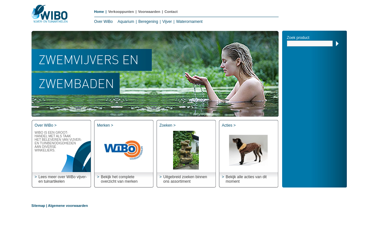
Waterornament (189, 21)
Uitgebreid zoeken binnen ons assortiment (185, 179)
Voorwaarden (149, 12)
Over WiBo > (46, 125)
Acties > (229, 125)
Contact (171, 12)
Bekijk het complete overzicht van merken (119, 179)
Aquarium (126, 21)
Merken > (105, 125)
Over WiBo (103, 21)
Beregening (148, 21)
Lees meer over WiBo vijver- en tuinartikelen (63, 179)
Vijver (167, 21)
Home (99, 12)
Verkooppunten (121, 12)
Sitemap (38, 206)
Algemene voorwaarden (68, 206)
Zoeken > (168, 125)
